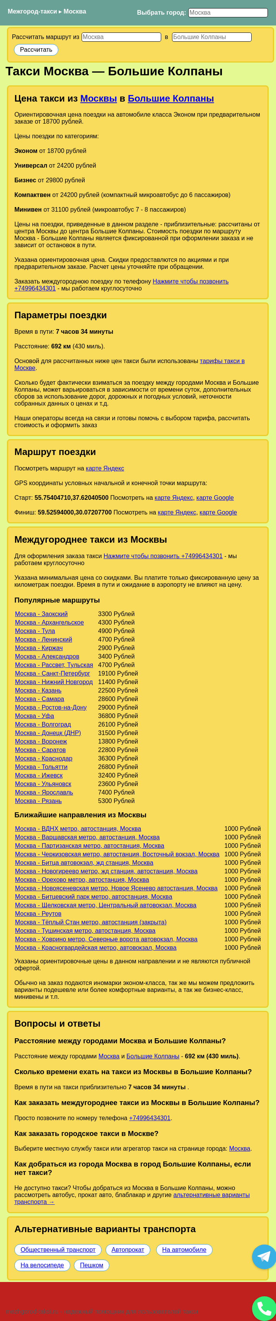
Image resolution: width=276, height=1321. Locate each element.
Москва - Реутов (38, 913)
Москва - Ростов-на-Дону (51, 707)
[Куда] (212, 37)
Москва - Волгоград (43, 724)
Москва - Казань (38, 690)
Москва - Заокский (41, 614)
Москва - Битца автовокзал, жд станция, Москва (84, 862)
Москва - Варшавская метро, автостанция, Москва (87, 837)
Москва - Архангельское (49, 622)
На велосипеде (42, 1265)
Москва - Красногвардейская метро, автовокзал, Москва (96, 947)
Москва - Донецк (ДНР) (48, 733)
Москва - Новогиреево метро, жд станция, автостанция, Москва (106, 871)
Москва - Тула (35, 631)
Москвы (98, 98)
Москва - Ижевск (39, 775)
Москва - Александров (47, 656)
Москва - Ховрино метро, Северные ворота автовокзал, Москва (106, 939)
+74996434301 (149, 1118)
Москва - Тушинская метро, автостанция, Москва (85, 930)
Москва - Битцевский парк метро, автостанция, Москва (93, 896)
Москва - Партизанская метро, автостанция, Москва (89, 845)
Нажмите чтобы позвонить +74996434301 (163, 556)
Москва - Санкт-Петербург (52, 673)
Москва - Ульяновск (43, 784)
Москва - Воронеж (41, 741)
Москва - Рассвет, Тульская (54, 665)
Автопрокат (128, 1249)
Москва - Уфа (34, 716)
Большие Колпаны (171, 98)
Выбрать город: (161, 12)
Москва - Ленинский (43, 639)
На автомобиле (184, 1249)
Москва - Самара (39, 699)
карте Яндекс (105, 468)
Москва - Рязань (38, 801)
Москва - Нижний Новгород (54, 682)
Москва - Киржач (39, 648)
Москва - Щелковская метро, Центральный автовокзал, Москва (105, 905)
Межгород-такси (32, 11)
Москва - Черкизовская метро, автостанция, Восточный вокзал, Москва (117, 854)
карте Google (215, 497)
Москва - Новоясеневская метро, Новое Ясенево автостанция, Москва (116, 888)
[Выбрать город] (228, 12)
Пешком (91, 1265)
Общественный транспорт (57, 1249)
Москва (75, 11)
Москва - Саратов (40, 750)
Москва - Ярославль (44, 792)
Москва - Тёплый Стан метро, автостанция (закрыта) (91, 922)
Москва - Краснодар (43, 758)
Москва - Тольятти (41, 767)
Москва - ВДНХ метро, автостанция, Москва (78, 828)
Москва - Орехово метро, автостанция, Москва (82, 879)
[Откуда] (121, 37)
